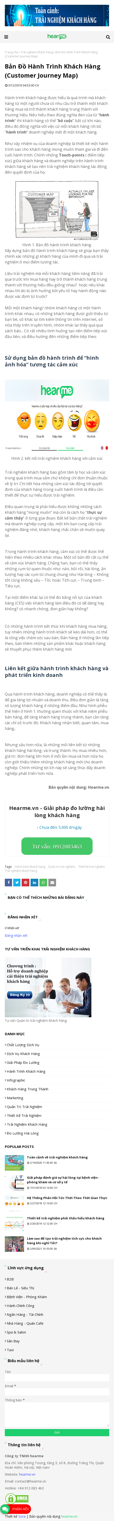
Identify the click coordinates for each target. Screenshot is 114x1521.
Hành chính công (20, 1305)
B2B (10, 1279)
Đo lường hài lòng (23, 1133)
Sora (21, 1516)
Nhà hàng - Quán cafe (25, 1323)
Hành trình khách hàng (30, 867)
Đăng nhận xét (16, 935)
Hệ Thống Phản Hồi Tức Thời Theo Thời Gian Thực (67, 1198)
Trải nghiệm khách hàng (37, 52)
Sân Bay (13, 1341)
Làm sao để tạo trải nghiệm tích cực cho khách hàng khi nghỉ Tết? (64, 1240)
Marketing (15, 1097)
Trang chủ (11, 52)
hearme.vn (27, 1474)
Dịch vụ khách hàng (23, 1053)
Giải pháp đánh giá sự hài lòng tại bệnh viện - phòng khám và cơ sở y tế (63, 1179)
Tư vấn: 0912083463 (57, 846)
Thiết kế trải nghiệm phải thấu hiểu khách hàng (65, 1218)
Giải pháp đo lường (23, 1062)
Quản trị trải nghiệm (61, 867)
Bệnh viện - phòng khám (27, 1296)
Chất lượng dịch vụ (23, 1044)
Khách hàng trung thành (27, 1089)
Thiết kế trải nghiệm (91, 867)
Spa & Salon (16, 1332)
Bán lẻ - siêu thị (20, 1287)
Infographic (16, 1080)
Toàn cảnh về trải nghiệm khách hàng (57, 1157)
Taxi (10, 1349)
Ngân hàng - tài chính (25, 1314)
